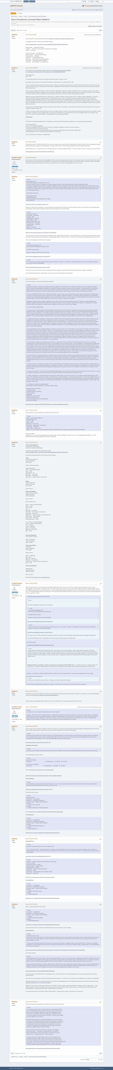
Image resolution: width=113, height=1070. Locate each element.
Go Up (12, 1053)
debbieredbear (17, 157)
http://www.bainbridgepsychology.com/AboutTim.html (38, 267)
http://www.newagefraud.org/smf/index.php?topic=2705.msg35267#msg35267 (44, 775)
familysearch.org (46, 577)
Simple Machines (20, 1068)
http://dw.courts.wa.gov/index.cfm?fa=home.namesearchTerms (40, 877)
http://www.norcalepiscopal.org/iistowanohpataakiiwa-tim (45, 695)
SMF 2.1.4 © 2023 (12, 1068)
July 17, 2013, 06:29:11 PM (31, 141)
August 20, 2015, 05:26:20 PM (31, 726)
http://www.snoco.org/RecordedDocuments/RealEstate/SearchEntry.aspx (46, 811)
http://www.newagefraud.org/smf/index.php (82, 728)
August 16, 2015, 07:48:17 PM (31, 442)
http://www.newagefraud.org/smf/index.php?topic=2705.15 (39, 789)
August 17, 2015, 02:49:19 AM (31, 583)
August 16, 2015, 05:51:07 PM (31, 410)
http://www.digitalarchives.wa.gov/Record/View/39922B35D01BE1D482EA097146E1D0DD (47, 44)
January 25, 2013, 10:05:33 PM (32, 67)
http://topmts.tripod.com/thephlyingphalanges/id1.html (38, 856)
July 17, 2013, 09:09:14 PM (31, 157)
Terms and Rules (96, 1068)
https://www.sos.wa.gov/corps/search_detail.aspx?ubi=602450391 (41, 232)
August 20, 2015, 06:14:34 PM (31, 1001)
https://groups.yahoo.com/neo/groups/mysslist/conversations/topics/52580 (43, 1048)
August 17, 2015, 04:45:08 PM (31, 706)
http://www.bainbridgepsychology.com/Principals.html (38, 256)
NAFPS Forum (16, 6)
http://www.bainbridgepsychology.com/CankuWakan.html (40, 645)
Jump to (82, 1059)
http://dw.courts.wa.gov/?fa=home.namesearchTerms (41, 769)
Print (100, 30)
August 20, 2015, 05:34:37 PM (31, 838)
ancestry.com (37, 577)
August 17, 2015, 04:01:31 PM (31, 691)
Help (91, 1068)
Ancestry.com (82, 435)
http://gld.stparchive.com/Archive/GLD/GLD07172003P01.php (40, 151)
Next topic (99, 26)
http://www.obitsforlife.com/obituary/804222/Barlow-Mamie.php (40, 971)
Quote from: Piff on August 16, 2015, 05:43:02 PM (38, 596)
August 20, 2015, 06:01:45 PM (31, 904)
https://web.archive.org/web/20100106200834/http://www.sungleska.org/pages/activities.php (47, 404)
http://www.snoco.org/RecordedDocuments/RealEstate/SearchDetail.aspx (43, 832)
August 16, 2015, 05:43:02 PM (31, 176)
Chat (76, 9)
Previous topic (92, 26)
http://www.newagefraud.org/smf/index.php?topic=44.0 (61, 38)
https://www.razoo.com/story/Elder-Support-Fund (37, 204)
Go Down (13, 30)
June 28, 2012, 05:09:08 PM (31, 34)
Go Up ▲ (102, 1068)
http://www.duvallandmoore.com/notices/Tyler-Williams (38, 982)
